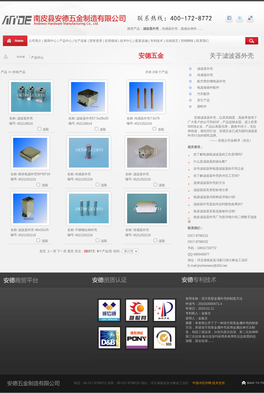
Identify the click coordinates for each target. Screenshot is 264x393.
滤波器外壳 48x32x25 (33, 230)
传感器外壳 (83, 174)
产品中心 (65, 41)
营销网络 (187, 41)
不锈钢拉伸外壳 (86, 230)
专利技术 (156, 41)
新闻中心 (50, 41)
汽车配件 (203, 94)
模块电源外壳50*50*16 (34, 174)
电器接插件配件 (208, 87)
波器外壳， (211, 117)
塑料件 (202, 106)
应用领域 (111, 41)
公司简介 (35, 41)
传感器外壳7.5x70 (147, 118)
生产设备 (80, 41)
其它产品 (203, 100)
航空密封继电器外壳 (211, 81)
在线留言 (172, 41)
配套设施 (142, 41)
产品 (4, 72)
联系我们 (202, 41)
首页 (42, 251)
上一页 (51, 251)
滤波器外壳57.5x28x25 (92, 118)
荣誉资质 (95, 41)
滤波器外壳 (25, 118)
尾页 (70, 251)
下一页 (62, 251)
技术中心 (126, 41)
